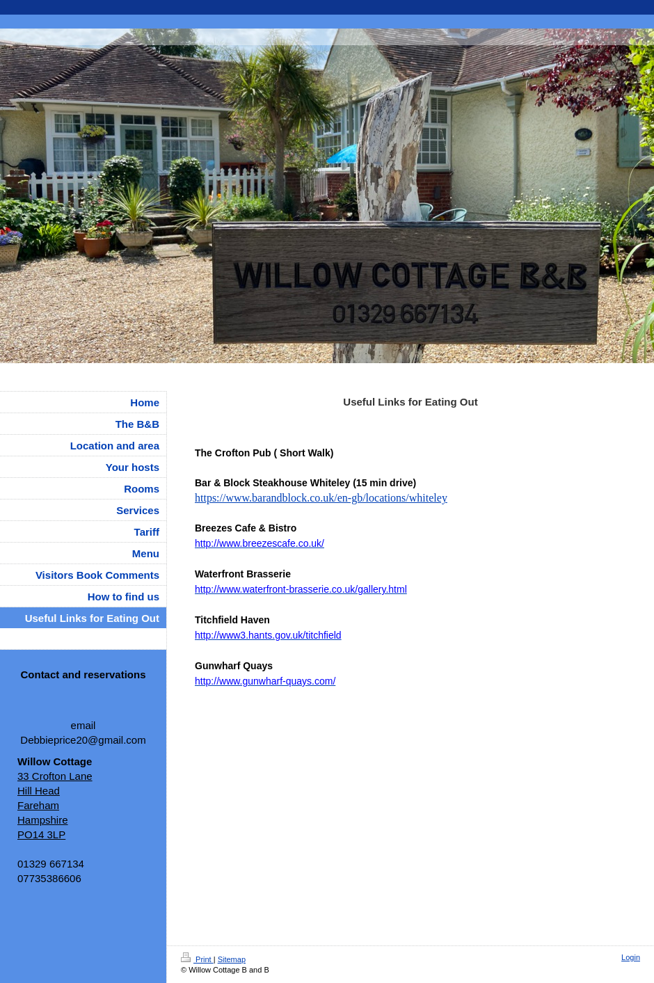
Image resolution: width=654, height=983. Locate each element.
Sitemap (232, 959)
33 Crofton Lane (55, 776)
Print (197, 959)
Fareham (38, 805)
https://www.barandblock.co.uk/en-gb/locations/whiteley (321, 498)
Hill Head (38, 791)
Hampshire (42, 820)
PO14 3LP (41, 834)
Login (630, 957)
